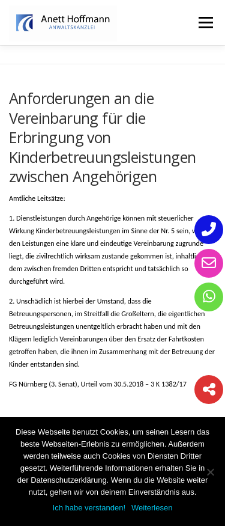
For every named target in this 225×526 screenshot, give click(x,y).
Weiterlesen (151, 507)
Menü (205, 22)
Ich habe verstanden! (89, 507)
